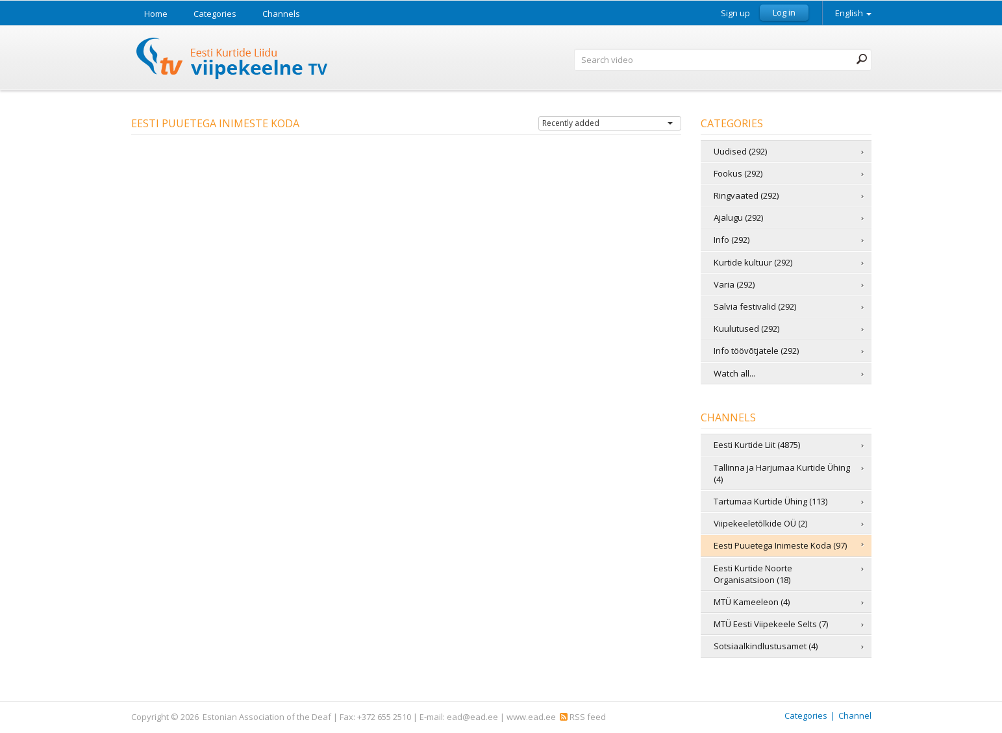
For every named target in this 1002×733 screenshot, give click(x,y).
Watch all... (734, 373)
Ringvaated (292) (746, 195)
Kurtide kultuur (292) (753, 262)
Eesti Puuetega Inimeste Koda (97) (780, 545)
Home (156, 13)
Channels (281, 13)
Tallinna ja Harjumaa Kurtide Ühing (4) (782, 473)
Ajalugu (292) (738, 217)
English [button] (853, 13)
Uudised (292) (740, 151)
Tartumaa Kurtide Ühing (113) (770, 501)
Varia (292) (734, 284)
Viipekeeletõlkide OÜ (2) (760, 523)
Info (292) (731, 239)
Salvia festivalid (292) (755, 306)
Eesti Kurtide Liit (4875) (757, 445)
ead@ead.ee (472, 717)
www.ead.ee (531, 717)
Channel (854, 715)
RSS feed (583, 717)
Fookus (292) (738, 173)
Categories (215, 13)
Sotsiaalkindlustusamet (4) (766, 646)
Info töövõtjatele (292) (756, 350)
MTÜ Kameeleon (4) (752, 602)
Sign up (735, 13)
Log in (784, 12)
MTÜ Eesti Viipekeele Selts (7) (771, 624)
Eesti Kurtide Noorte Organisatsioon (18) (753, 574)
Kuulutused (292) (746, 328)
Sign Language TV (232, 60)
